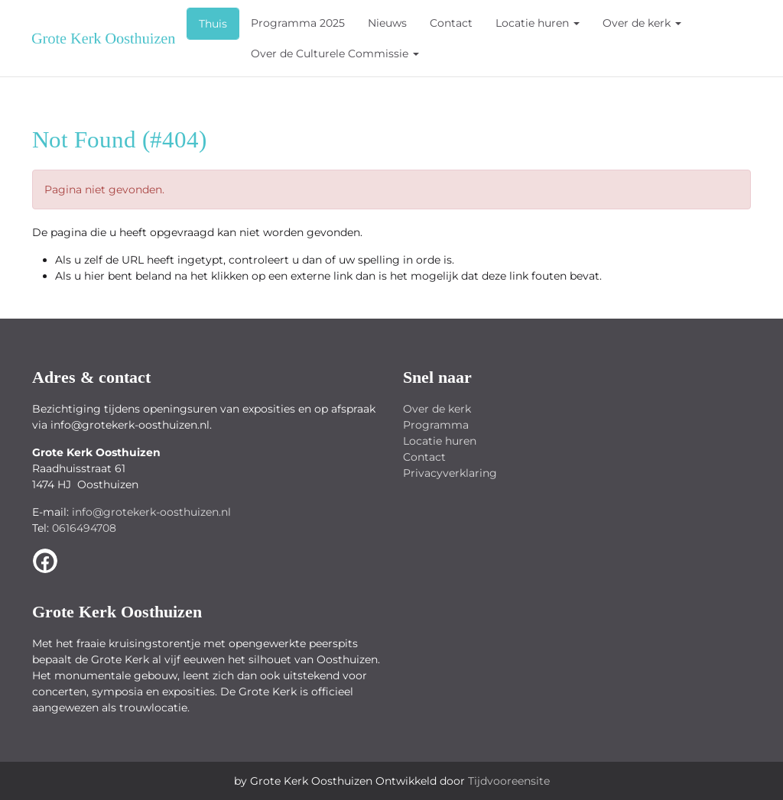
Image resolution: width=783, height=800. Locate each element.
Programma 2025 (298, 23)
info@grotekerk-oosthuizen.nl (151, 512)
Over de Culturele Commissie (335, 53)
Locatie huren (537, 23)
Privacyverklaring (450, 473)
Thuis (213, 24)
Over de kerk (642, 23)
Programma (436, 425)
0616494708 (84, 528)
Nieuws (387, 23)
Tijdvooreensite (509, 781)
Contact (451, 23)
